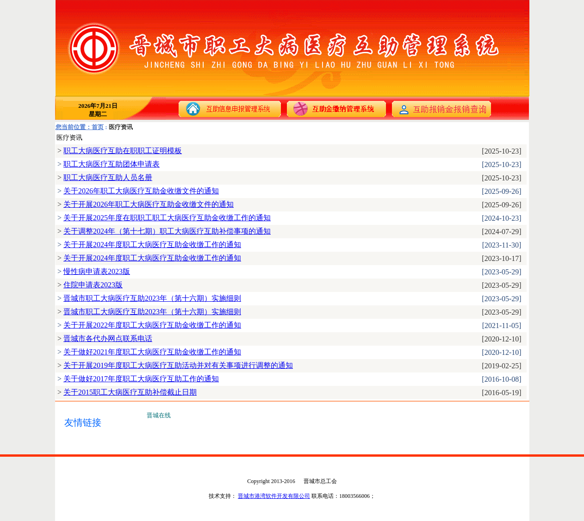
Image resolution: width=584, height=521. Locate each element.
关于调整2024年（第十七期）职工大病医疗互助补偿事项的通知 (167, 231)
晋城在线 (159, 415)
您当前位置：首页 (80, 127)
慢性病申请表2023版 (96, 271)
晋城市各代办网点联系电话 (107, 338)
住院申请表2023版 (93, 285)
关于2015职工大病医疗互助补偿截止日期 (130, 392)
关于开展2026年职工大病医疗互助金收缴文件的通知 (148, 204)
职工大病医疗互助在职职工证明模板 (122, 151)
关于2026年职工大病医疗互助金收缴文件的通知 (141, 191)
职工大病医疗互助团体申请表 (111, 164)
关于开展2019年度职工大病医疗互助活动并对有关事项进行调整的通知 (178, 365)
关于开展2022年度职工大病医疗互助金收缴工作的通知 (152, 325)
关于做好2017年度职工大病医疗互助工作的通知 (141, 379)
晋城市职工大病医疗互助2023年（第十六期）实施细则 (152, 298)
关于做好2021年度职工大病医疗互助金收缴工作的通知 (152, 352)
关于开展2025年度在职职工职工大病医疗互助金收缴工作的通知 (167, 218)
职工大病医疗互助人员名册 (107, 177)
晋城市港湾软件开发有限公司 (274, 496)
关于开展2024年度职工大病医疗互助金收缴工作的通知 (152, 244)
